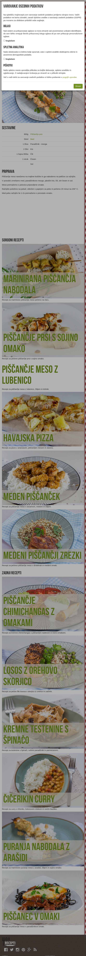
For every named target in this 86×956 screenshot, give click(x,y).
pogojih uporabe (70, 77)
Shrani (78, 86)
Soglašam (10, 41)
